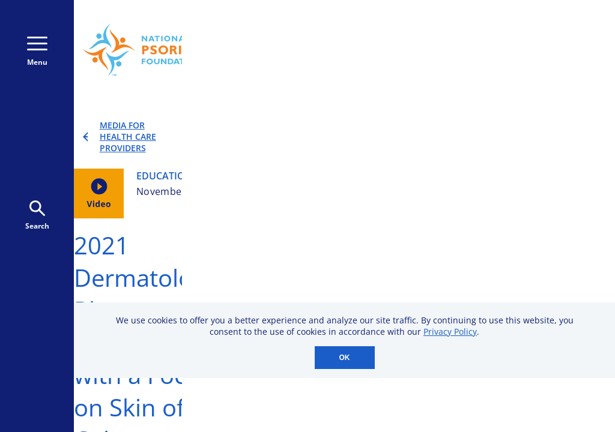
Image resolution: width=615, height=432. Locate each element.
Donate (427, 72)
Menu (37, 52)
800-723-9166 (341, 55)
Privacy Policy (450, 331)
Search (37, 215)
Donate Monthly (456, 37)
